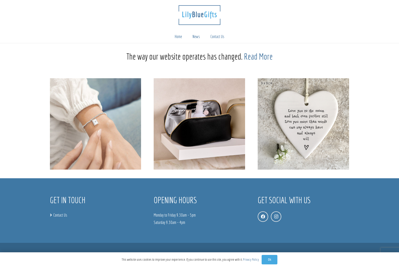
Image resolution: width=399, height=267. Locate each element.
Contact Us (60, 215)
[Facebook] (263, 216)
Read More (258, 56)
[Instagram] (276, 216)
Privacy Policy (251, 259)
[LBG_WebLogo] (199, 15)
